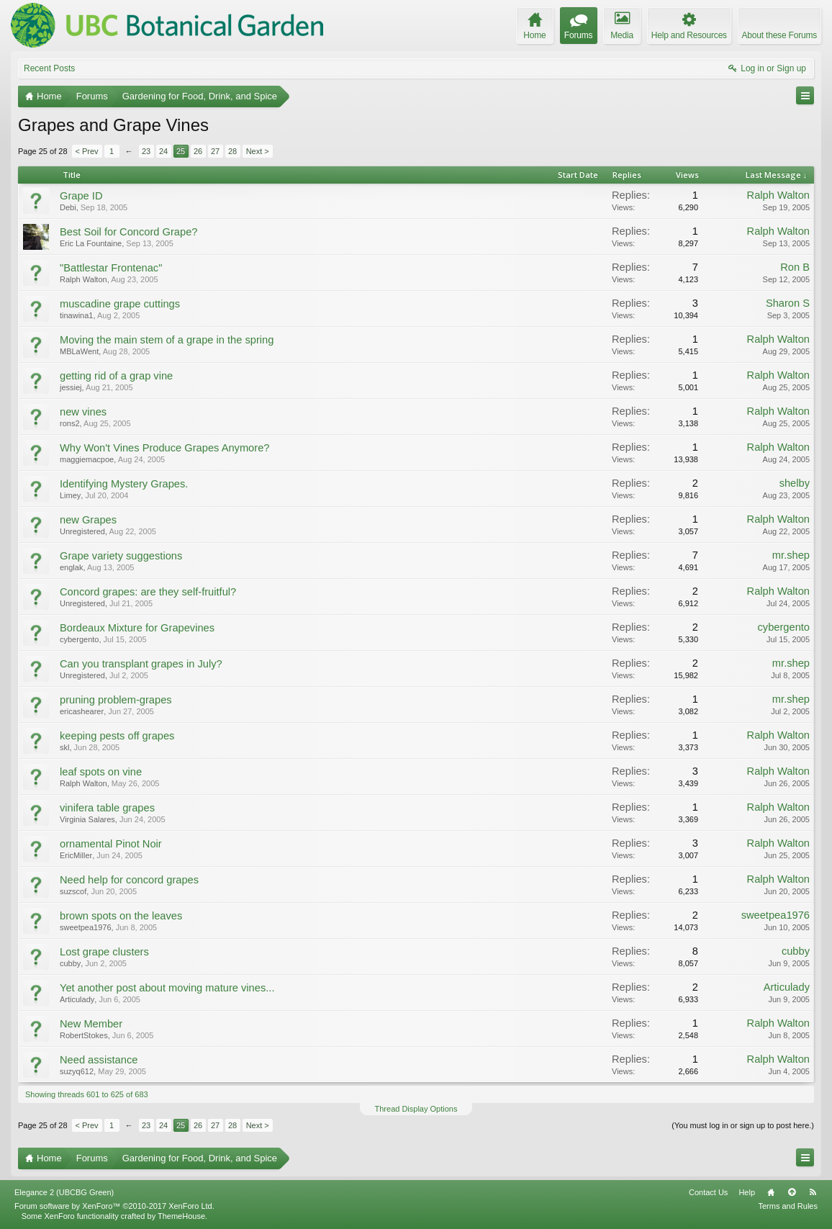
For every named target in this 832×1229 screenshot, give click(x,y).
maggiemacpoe (87, 459)
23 (146, 151)
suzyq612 (77, 1071)
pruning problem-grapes (116, 700)
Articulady (77, 999)
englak (71, 567)
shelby (794, 483)
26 (198, 151)
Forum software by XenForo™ (114, 1206)
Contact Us (708, 1192)
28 (232, 151)
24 (163, 151)
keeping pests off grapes (117, 736)
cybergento (79, 639)
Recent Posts (49, 68)
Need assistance (98, 1060)
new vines (83, 412)
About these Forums (779, 35)
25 (180, 151)
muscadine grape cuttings (120, 304)
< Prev (87, 151)
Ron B (795, 267)
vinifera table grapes (107, 808)
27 (215, 151)
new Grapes (88, 520)
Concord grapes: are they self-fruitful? (148, 592)
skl (64, 747)
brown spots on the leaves (121, 916)
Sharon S (788, 303)
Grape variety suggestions (121, 556)
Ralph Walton (778, 195)
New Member (91, 1024)
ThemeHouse (181, 1216)
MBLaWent (79, 351)
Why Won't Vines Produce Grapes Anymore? (164, 448)
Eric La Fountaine (91, 243)
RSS (813, 1192)
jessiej (71, 387)
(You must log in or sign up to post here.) (743, 1125)
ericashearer (82, 711)
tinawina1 (76, 315)
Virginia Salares (87, 819)
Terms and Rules (788, 1206)
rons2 (70, 423)
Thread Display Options (416, 1108)
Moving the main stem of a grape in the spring (166, 340)
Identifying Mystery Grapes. (124, 484)
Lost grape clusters (104, 952)
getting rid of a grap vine (116, 376)
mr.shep (791, 555)
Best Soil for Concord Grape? (128, 232)
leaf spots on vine (101, 772)
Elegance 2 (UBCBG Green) (64, 1192)
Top (792, 1192)
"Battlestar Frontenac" (111, 268)
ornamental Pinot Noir (111, 844)
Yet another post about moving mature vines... (167, 988)
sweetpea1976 (86, 927)
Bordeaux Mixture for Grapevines (137, 628)
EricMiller (76, 855)
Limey (70, 495)
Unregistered (82, 531)
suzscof (73, 891)
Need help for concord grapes (129, 880)
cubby (70, 963)
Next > (257, 151)
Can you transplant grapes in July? (141, 664)
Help (746, 1192)
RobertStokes (84, 1035)
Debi (68, 207)
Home (771, 1192)
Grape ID (81, 196)
